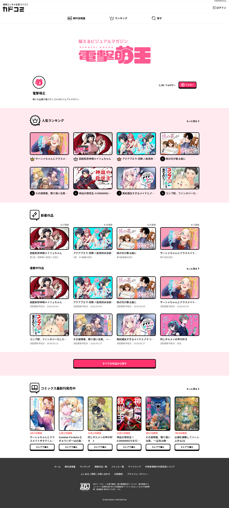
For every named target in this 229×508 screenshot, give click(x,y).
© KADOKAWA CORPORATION (114, 499)
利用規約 (118, 473)
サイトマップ (134, 466)
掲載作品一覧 (100, 466)
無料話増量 (70, 466)
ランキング (85, 466)
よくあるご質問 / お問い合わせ (95, 473)
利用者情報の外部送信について (160, 466)
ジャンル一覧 (117, 466)
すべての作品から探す (114, 363)
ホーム (57, 466)
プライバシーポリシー (137, 473)
